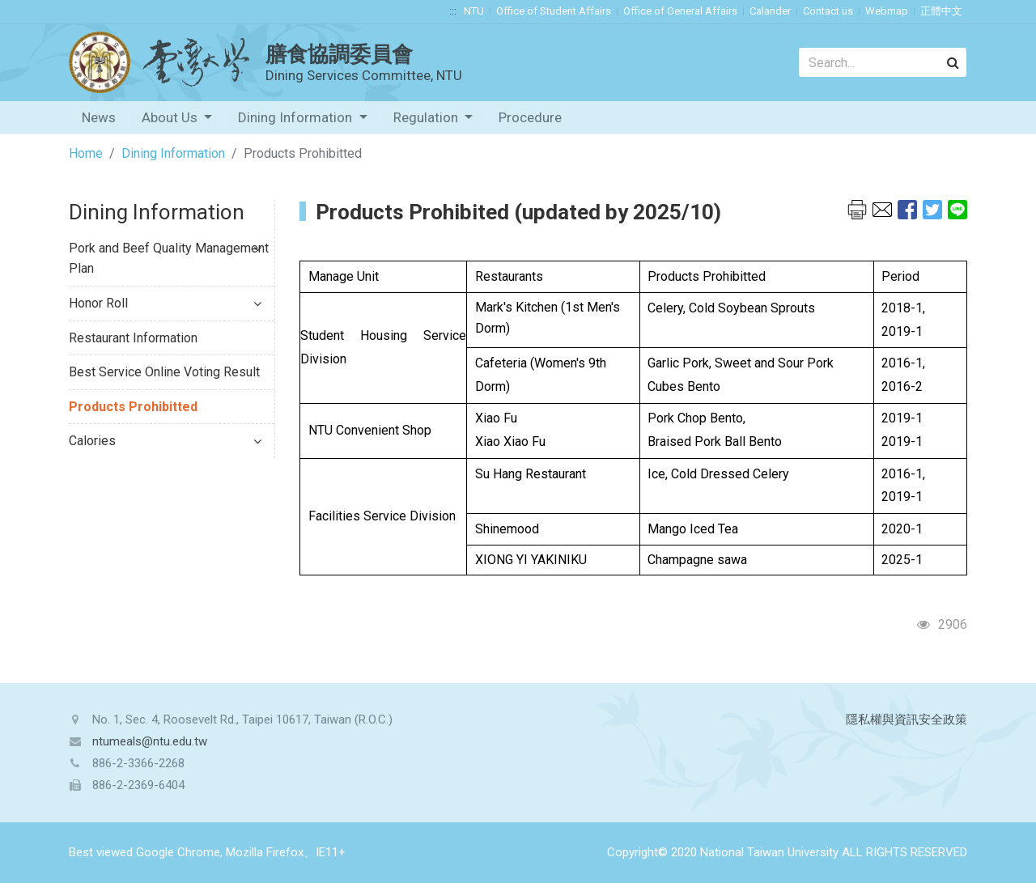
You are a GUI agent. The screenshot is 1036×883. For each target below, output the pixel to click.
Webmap (886, 11)
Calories (165, 440)
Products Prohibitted (133, 406)
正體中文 (941, 11)
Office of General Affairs (680, 11)
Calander (770, 11)
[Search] (882, 62)
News (99, 117)
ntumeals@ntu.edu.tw (149, 741)
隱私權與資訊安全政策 (906, 719)
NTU (474, 11)
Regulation (427, 117)
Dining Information (296, 117)
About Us (171, 117)
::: (452, 11)
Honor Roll (165, 303)
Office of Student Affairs (553, 11)
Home (86, 153)
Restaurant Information (133, 338)
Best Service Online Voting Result (164, 372)
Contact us (828, 11)
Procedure (530, 117)
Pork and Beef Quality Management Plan (169, 258)
